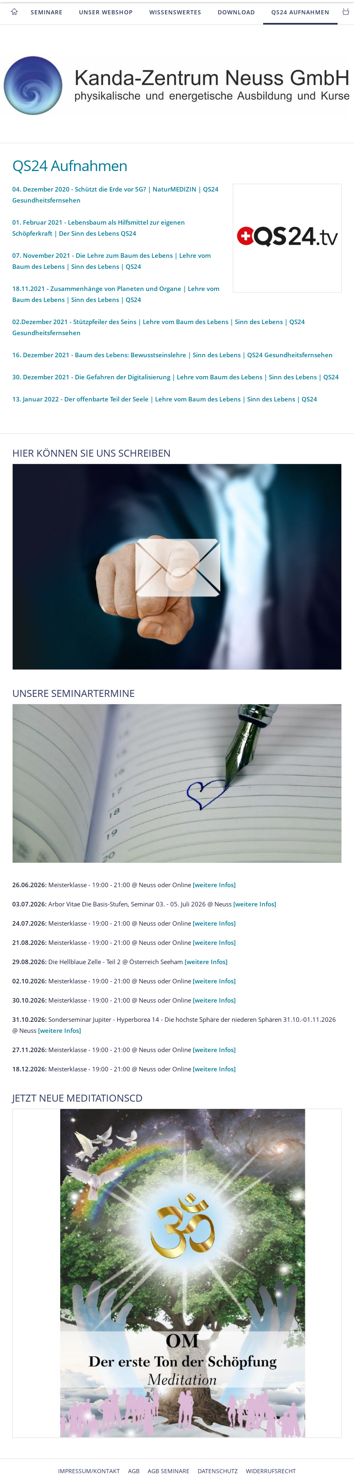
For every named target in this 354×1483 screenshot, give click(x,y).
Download (236, 12)
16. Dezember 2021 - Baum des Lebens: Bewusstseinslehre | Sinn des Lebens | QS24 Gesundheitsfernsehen (172, 355)
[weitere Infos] (214, 885)
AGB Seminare (168, 1471)
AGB (134, 1471)
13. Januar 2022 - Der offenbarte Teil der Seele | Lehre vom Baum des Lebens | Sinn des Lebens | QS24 (164, 399)
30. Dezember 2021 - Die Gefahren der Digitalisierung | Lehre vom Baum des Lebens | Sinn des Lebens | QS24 (175, 377)
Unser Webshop (106, 12)
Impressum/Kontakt (89, 1471)
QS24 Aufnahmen (300, 12)
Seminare (47, 12)
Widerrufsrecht (271, 1471)
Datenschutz (218, 1471)
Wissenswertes (175, 12)
